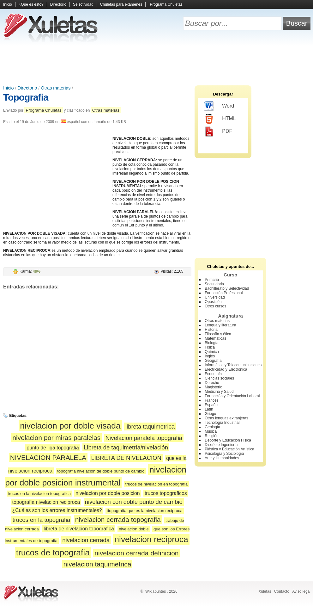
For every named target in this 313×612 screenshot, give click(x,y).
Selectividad (83, 4)
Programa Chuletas (166, 4)
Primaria (212, 279)
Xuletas (264, 591)
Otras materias (55, 87)
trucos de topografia (53, 552)
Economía (213, 374)
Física (210, 347)
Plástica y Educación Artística (229, 449)
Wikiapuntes (155, 591)
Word (219, 106)
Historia (211, 329)
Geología (212, 427)
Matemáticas (215, 338)
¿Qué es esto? (31, 4)
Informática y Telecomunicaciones (233, 365)
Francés (211, 400)
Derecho (212, 382)
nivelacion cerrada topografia (118, 519)
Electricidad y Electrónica (226, 369)
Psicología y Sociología (224, 453)
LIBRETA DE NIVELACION (126, 457)
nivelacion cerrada (86, 540)
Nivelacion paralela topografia (143, 438)
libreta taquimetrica (150, 426)
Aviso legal (301, 591)
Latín (209, 409)
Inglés (210, 356)
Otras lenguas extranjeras (226, 418)
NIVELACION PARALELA (48, 457)
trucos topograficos (166, 493)
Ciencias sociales (219, 378)
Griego (210, 413)
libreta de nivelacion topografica (79, 528)
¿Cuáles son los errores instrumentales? (57, 510)
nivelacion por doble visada (70, 425)
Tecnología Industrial (222, 422)
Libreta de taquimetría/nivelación (126, 447)
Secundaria (214, 284)
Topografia (25, 97)
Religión (211, 436)
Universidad (215, 297)
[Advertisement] (157, 63)
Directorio (58, 4)
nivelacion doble (134, 529)
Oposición (213, 302)
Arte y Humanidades (222, 458)
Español (211, 405)
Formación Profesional (224, 293)
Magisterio (213, 387)
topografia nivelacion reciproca (46, 502)
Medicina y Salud (219, 391)
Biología (211, 343)
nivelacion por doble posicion (107, 493)
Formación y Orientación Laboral (232, 396)
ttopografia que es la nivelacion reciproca (145, 510)
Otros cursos (215, 306)
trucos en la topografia (41, 519)
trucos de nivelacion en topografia (156, 484)
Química (212, 351)
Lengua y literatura (220, 325)
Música (211, 431)
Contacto (281, 591)
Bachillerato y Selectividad (227, 288)
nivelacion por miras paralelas (56, 437)
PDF (218, 132)
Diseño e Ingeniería (221, 444)
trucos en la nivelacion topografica (39, 493)
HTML (220, 119)
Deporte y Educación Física (228, 440)
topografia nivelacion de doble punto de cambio (100, 471)
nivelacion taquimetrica (97, 564)
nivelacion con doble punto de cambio (134, 501)
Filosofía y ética (218, 334)
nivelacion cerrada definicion (136, 553)
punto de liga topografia (53, 447)
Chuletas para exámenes (121, 4)
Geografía (213, 360)
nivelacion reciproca (151, 539)
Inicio (7, 4)
